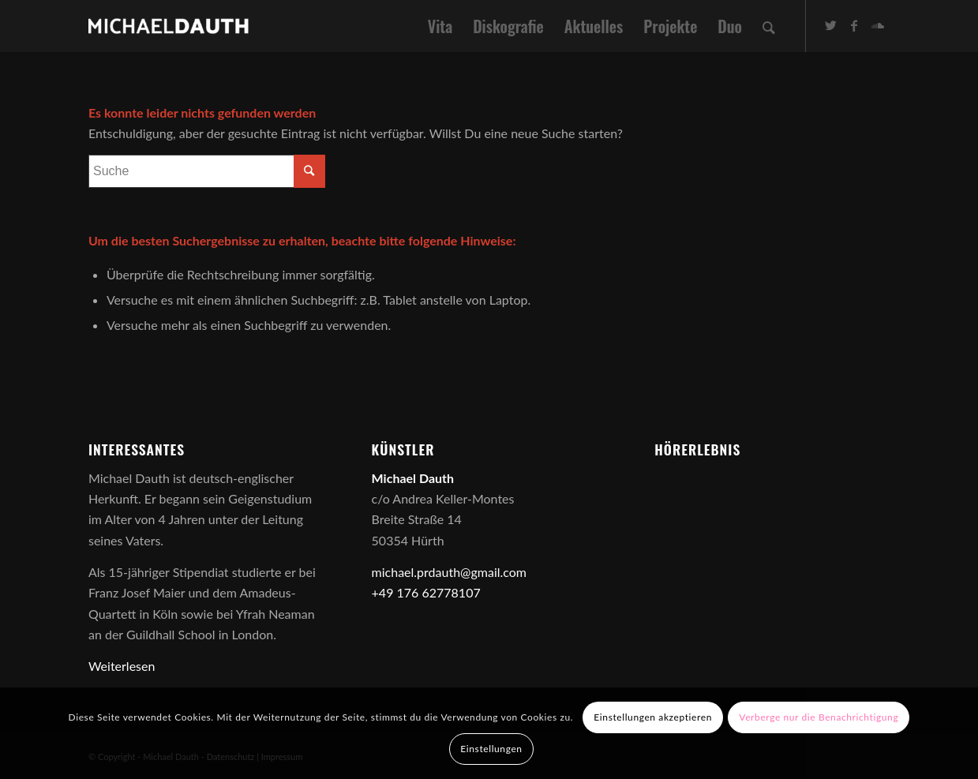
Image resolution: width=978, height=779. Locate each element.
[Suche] (768, 26)
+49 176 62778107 (426, 592)
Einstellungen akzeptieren (653, 717)
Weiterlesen (121, 665)
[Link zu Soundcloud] (878, 25)
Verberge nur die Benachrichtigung (818, 717)
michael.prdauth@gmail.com (449, 571)
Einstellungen (491, 749)
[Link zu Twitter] (830, 25)
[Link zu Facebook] (854, 25)
